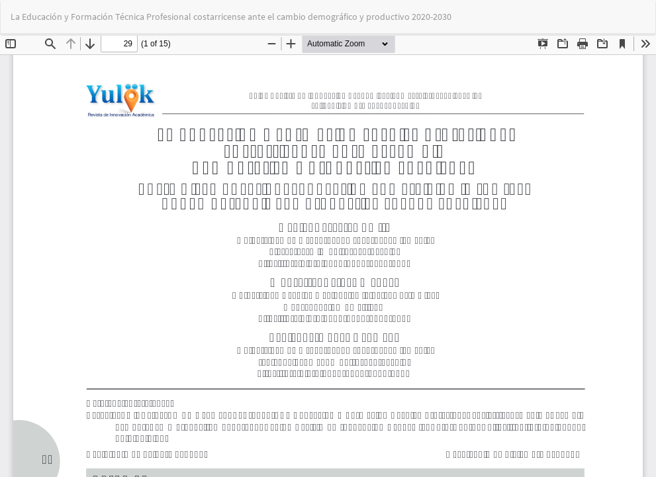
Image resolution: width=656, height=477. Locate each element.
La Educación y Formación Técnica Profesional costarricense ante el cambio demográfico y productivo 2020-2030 (231, 17)
